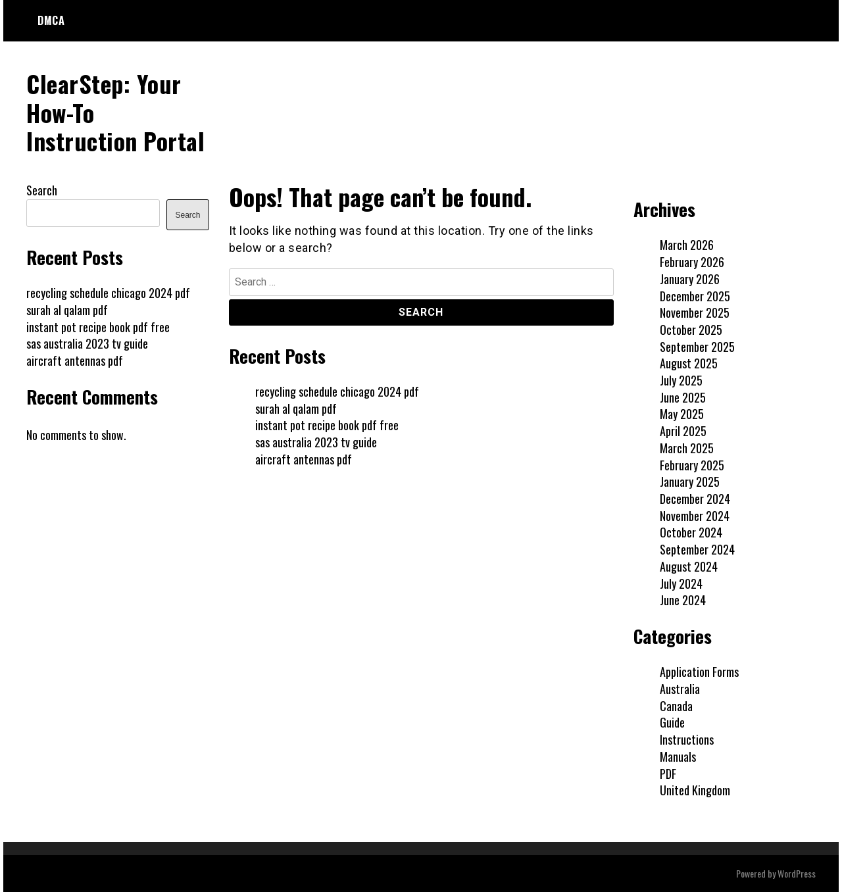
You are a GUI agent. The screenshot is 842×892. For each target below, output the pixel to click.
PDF (668, 773)
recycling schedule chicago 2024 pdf (337, 391)
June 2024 (683, 599)
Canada (676, 705)
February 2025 (692, 465)
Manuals (678, 756)
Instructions (687, 739)
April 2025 (683, 430)
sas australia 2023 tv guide (316, 442)
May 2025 (682, 413)
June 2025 (683, 397)
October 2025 (691, 329)
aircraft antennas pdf (303, 459)
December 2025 (695, 296)
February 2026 (692, 261)
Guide (672, 722)
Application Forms (699, 671)
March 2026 (687, 244)
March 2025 (687, 448)
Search (41, 190)
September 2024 (697, 549)
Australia (680, 688)
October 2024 (691, 532)
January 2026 (690, 278)
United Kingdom (695, 790)
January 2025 (690, 481)
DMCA (50, 20)
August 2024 (689, 566)
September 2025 (697, 346)
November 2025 (695, 312)
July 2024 (681, 583)
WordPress (797, 873)
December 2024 (695, 498)
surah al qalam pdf (296, 408)
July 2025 (681, 380)
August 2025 (689, 363)
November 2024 (695, 515)
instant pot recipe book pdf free (327, 425)
